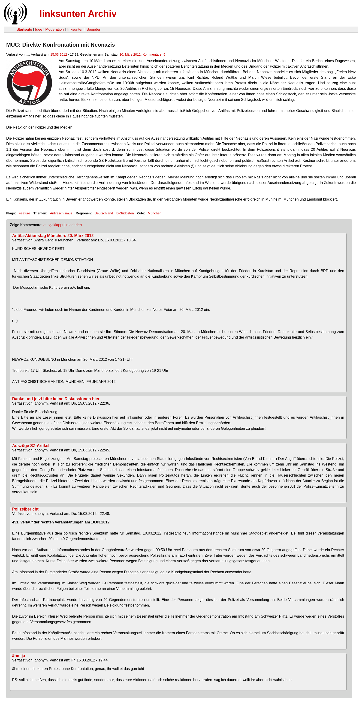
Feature (24, 213)
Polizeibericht (25, 509)
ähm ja (18, 655)
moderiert (74, 225)
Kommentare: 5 (153, 54)
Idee (38, 29)
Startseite (24, 29)
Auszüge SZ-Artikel (30, 445)
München (154, 213)
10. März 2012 (130, 54)
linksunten (75, 29)
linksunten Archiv (78, 14)
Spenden (93, 29)
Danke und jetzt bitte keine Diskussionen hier (56, 399)
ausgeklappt (53, 225)
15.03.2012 (58, 54)
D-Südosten (125, 213)
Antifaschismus (61, 213)
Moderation (54, 29)
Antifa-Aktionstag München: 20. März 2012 (53, 235)
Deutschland (103, 213)
